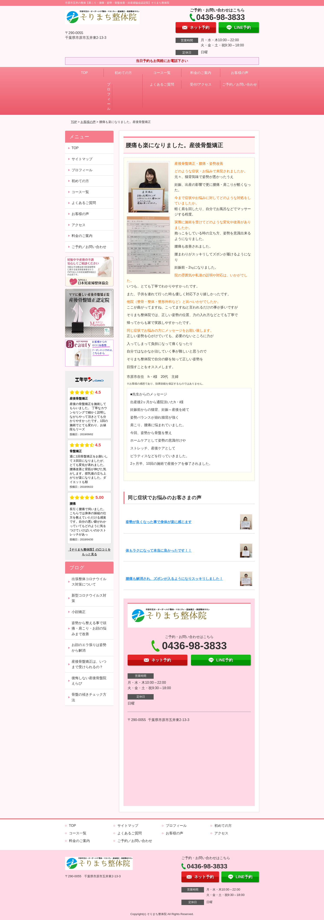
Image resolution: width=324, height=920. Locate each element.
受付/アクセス (201, 84)
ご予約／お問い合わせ (239, 84)
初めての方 (123, 73)
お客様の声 (239, 73)
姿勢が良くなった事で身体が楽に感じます (159, 522)
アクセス (79, 225)
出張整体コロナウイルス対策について (89, 581)
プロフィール (108, 97)
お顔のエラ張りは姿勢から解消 (89, 647)
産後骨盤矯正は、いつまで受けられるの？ (89, 664)
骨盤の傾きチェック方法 (89, 697)
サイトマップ (82, 159)
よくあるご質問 (162, 84)
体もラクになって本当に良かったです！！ (159, 550)
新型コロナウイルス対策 (89, 598)
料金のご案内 (200, 73)
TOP (84, 73)
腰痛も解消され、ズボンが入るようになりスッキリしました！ (174, 579)
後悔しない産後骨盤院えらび (89, 680)
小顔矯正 (79, 612)
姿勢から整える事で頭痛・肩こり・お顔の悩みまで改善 (89, 628)
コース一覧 (162, 73)
